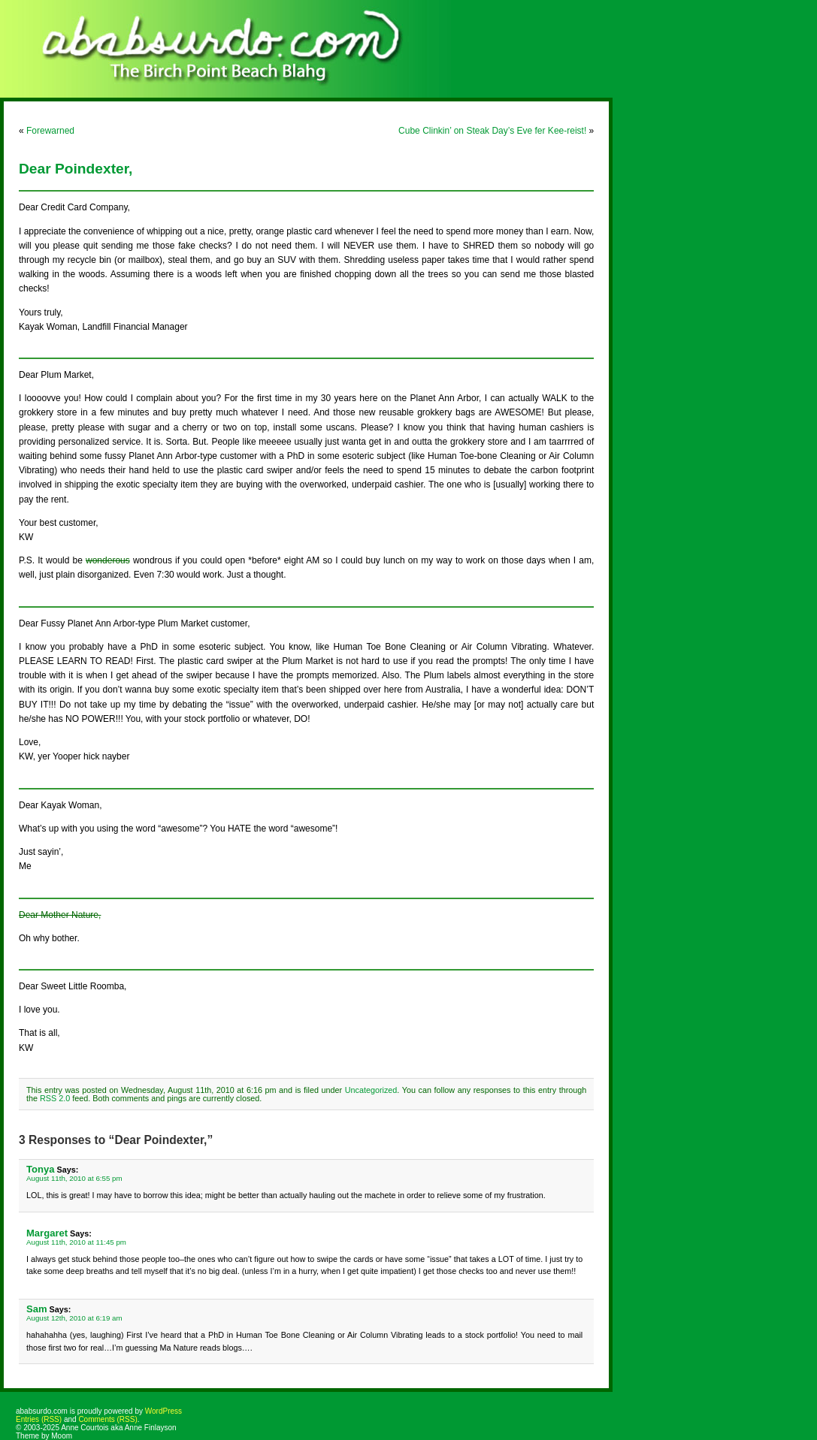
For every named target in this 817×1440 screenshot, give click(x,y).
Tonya (40, 1169)
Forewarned (50, 130)
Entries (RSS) (39, 1419)
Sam (36, 1309)
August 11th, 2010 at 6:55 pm (74, 1178)
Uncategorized (371, 1089)
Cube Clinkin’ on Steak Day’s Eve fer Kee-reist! (492, 130)
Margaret (47, 1233)
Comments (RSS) (107, 1419)
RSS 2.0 (55, 1098)
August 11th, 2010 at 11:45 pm (76, 1242)
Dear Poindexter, (75, 169)
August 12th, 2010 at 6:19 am (74, 1318)
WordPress (163, 1411)
